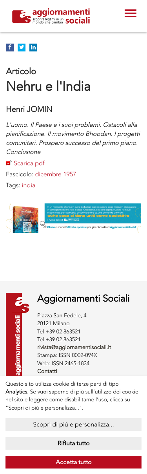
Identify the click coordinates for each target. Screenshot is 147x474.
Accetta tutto (74, 462)
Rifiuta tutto (74, 443)
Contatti (47, 371)
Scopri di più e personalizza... (73, 424)
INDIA (29, 185)
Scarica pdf (29, 163)
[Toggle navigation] (130, 14)
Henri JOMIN (29, 109)
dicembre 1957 (55, 174)
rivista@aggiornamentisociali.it (74, 347)
